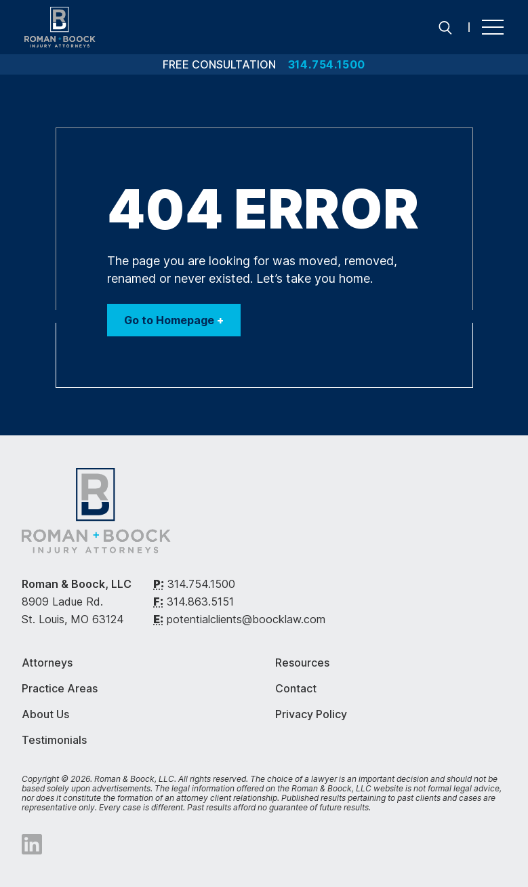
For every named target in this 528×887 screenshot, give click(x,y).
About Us (45, 714)
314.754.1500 (201, 584)
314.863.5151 (200, 601)
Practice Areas (60, 688)
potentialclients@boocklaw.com (246, 619)
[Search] (445, 27)
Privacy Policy (311, 714)
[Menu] (492, 27)
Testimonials (54, 740)
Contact (296, 688)
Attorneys (47, 662)
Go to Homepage (174, 320)
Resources (302, 662)
